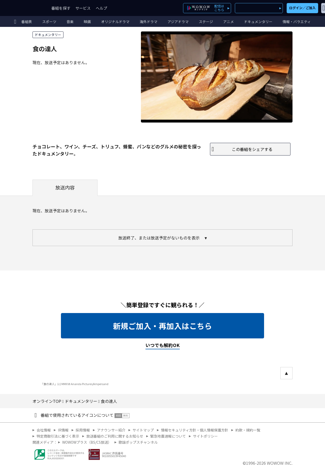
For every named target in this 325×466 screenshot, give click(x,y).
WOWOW (22, 8)
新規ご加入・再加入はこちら (162, 325)
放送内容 (65, 187)
